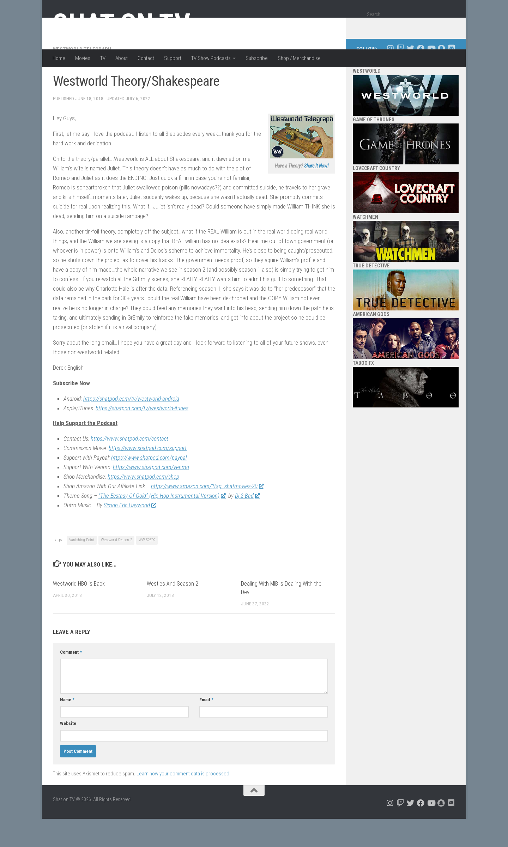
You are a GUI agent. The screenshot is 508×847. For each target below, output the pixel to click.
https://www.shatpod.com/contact (129, 466)
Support (172, 58)
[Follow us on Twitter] (410, 76)
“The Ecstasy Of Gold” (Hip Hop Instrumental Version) (161, 523)
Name (67, 728)
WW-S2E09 (147, 568)
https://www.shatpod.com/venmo (151, 495)
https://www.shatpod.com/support (148, 476)
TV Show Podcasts (211, 58)
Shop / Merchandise (299, 58)
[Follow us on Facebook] (420, 76)
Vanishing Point (81, 568)
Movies (82, 58)
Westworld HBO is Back (79, 612)
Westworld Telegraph (82, 77)
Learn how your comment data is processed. (184, 802)
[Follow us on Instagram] (390, 76)
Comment (71, 680)
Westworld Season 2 (116, 568)
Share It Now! (316, 194)
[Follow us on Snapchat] (441, 76)
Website (68, 751)
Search (373, 14)
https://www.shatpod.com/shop (143, 504)
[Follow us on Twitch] (400, 76)
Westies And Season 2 (172, 612)
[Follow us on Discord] (451, 76)
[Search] (447, 26)
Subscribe (257, 58)
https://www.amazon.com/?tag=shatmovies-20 (207, 514)
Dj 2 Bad (247, 523)
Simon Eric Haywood (130, 533)
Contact (146, 58)
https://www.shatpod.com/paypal (149, 485)
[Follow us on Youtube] (431, 76)
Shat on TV (121, 24)
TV (102, 58)
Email (206, 728)
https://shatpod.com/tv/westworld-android (131, 426)
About (121, 58)
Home (59, 58)
